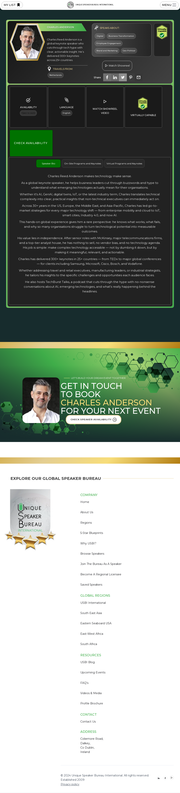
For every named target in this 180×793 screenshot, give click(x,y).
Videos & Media (91, 693)
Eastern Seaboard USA (95, 623)
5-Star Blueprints (91, 533)
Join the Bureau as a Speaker (101, 564)
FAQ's (84, 683)
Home (84, 502)
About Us (86, 512)
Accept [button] (149, 773)
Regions (86, 522)
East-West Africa (91, 634)
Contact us (88, 721)
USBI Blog (87, 662)
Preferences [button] (91, 772)
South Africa (88, 644)
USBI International (93, 603)
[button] (169, 773)
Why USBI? (88, 543)
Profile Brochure (91, 703)
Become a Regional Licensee (100, 574)
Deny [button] (118, 773)
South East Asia (91, 613)
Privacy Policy (60, 782)
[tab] (48, 163)
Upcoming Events (92, 672)
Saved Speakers (91, 584)
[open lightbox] (117, 63)
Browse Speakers (92, 553)
